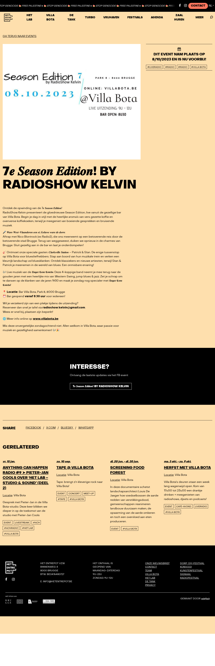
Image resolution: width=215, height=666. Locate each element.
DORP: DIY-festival (192, 563)
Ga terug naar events (19, 36)
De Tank (71, 17)
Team (148, 570)
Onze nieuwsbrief (157, 563)
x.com (51, 427)
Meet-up (89, 493)
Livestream (22, 522)
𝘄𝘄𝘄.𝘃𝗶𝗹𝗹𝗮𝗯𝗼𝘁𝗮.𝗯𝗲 (45, 318)
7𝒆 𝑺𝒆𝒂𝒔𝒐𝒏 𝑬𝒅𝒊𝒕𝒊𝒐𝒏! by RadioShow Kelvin (101, 386)
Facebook (33, 427)
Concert (74, 493)
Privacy (150, 585)
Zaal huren (179, 17)
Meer (200, 17)
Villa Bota (50, 17)
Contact (198, 5)
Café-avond (183, 506)
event (7, 522)
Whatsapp (86, 427)
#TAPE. (62, 499)
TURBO (90, 17)
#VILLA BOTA (11, 534)
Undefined (205, 599)
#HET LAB (27, 528)
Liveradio (201, 506)
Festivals (135, 17)
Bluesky (67, 427)
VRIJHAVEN (111, 17)
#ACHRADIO (11, 528)
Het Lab (29, 17)
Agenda (157, 17)
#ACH (36, 522)
